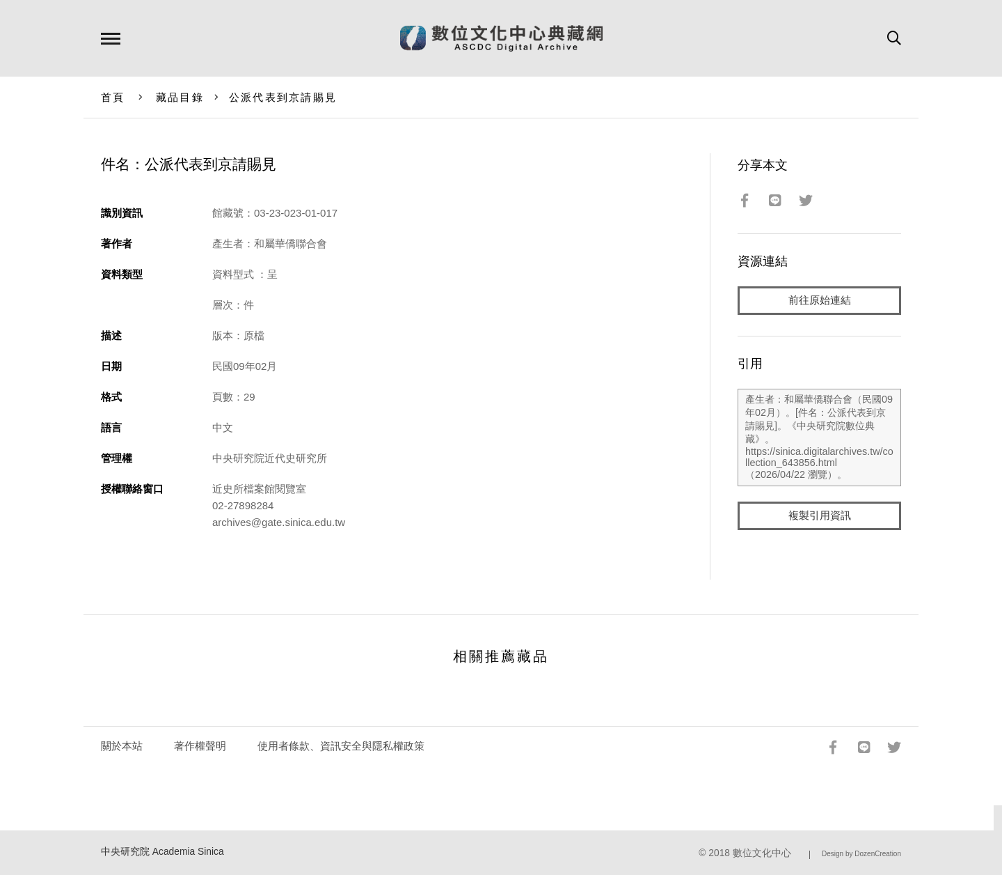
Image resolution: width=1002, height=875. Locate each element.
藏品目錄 (180, 97)
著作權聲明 (200, 746)
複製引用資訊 (819, 516)
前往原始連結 (819, 301)
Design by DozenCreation (861, 854)
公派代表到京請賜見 (283, 97)
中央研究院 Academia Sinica (162, 851)
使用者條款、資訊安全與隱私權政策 (340, 746)
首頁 (113, 97)
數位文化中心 (762, 853)
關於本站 (122, 746)
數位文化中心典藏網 (501, 38)
